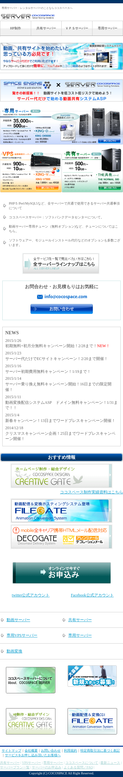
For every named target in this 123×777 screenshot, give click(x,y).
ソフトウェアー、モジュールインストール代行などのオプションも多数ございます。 (64, 242)
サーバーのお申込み (46, 767)
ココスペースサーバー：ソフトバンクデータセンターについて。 (56, 217)
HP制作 (15, 28)
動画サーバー (18, 620)
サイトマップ (11, 750)
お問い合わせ (51, 750)
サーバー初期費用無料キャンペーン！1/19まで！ (48, 371)
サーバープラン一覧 (15, 767)
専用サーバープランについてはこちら (61, 118)
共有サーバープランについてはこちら (92, 160)
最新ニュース (110, 762)
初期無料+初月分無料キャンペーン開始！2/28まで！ (51, 346)
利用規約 (70, 750)
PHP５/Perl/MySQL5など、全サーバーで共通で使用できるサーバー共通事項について (64, 206)
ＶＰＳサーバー (76, 28)
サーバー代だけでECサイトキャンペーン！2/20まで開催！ (56, 358)
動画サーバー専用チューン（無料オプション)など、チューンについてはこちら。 (63, 229)
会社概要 (31, 750)
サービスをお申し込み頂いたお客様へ (33, 755)
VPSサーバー (31, 762)
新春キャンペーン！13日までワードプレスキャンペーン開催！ (60, 420)
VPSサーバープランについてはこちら (31, 160)
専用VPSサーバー (22, 635)
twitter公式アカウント (31, 595)
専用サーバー (107, 28)
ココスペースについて (81, 762)
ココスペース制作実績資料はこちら (91, 492)
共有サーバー (46, 28)
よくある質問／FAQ (78, 767)
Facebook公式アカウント (92, 595)
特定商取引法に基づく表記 (100, 750)
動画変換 (14, 651)
